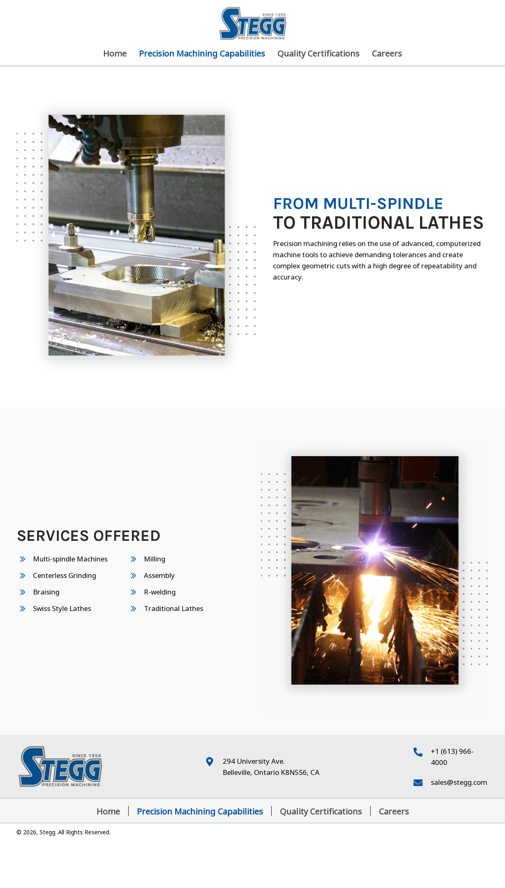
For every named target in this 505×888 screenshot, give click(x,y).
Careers (394, 811)
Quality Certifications (321, 811)
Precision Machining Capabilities (200, 811)
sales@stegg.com (459, 781)
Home (108, 811)
